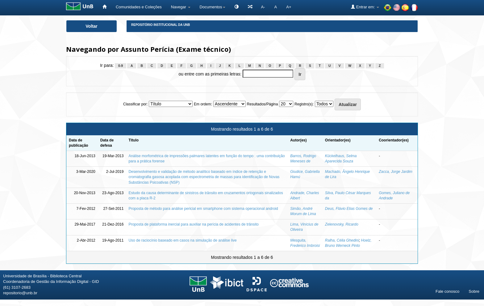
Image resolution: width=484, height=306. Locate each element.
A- (263, 7)
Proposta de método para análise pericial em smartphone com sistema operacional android (203, 208)
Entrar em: (365, 6)
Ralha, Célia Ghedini (342, 240)
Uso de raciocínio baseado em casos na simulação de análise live (182, 240)
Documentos (212, 7)
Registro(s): (304, 104)
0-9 (120, 65)
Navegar (180, 7)
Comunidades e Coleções (139, 7)
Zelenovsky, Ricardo (341, 224)
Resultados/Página (262, 104)
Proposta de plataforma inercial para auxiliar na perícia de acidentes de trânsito (193, 224)
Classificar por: (135, 104)
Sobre (474, 291)
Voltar (92, 26)
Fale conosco (447, 291)
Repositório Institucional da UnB (160, 25)
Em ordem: (203, 104)
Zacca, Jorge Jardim (395, 171)
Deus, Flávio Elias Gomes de (349, 208)
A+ (288, 7)
